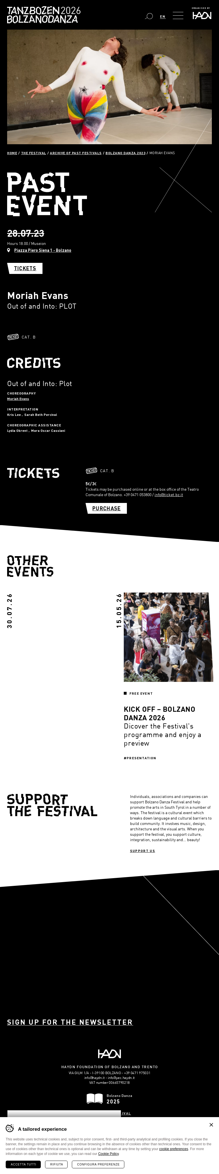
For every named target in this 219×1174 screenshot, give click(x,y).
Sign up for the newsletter (70, 1022)
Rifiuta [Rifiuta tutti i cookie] (56, 1164)
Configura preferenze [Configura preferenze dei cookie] (98, 1164)
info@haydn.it (94, 1077)
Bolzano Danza (69, 11)
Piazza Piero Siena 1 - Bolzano (42, 250)
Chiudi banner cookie (211, 1124)
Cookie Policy (108, 1154)
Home (12, 153)
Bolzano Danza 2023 (125, 153)
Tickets (25, 268)
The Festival (33, 153)
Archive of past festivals (76, 153)
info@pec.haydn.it (121, 1077)
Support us (142, 851)
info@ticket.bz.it (169, 494)
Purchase (106, 508)
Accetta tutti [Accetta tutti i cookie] (23, 1164)
